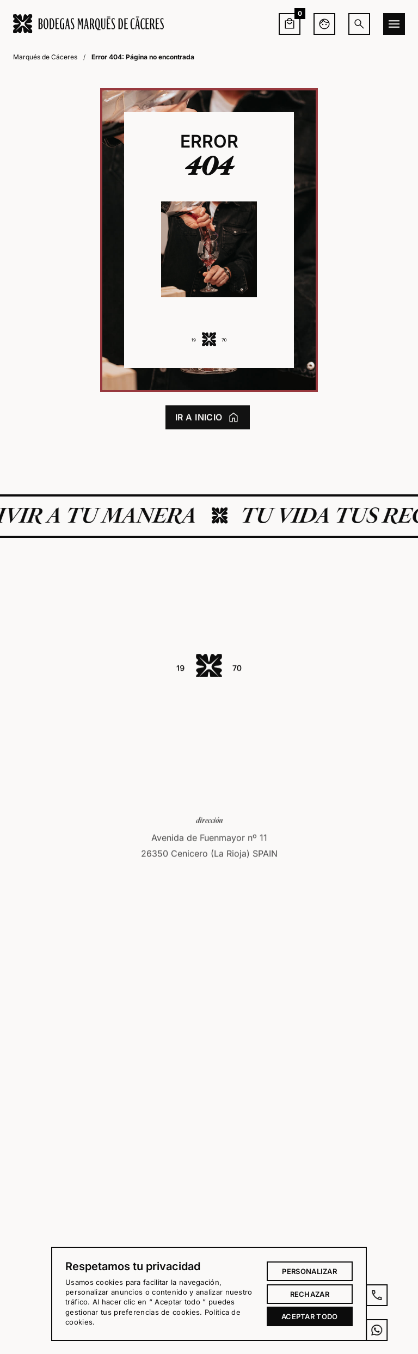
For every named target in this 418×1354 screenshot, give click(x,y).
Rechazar (309, 1294)
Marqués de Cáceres (45, 57)
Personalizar (309, 1271)
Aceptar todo (309, 1316)
